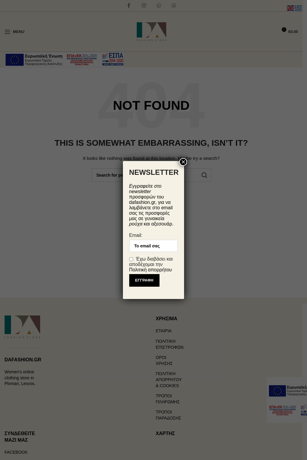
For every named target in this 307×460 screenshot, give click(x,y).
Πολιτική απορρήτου (150, 269)
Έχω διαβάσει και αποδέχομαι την (151, 264)
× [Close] (183, 162)
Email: (135, 235)
